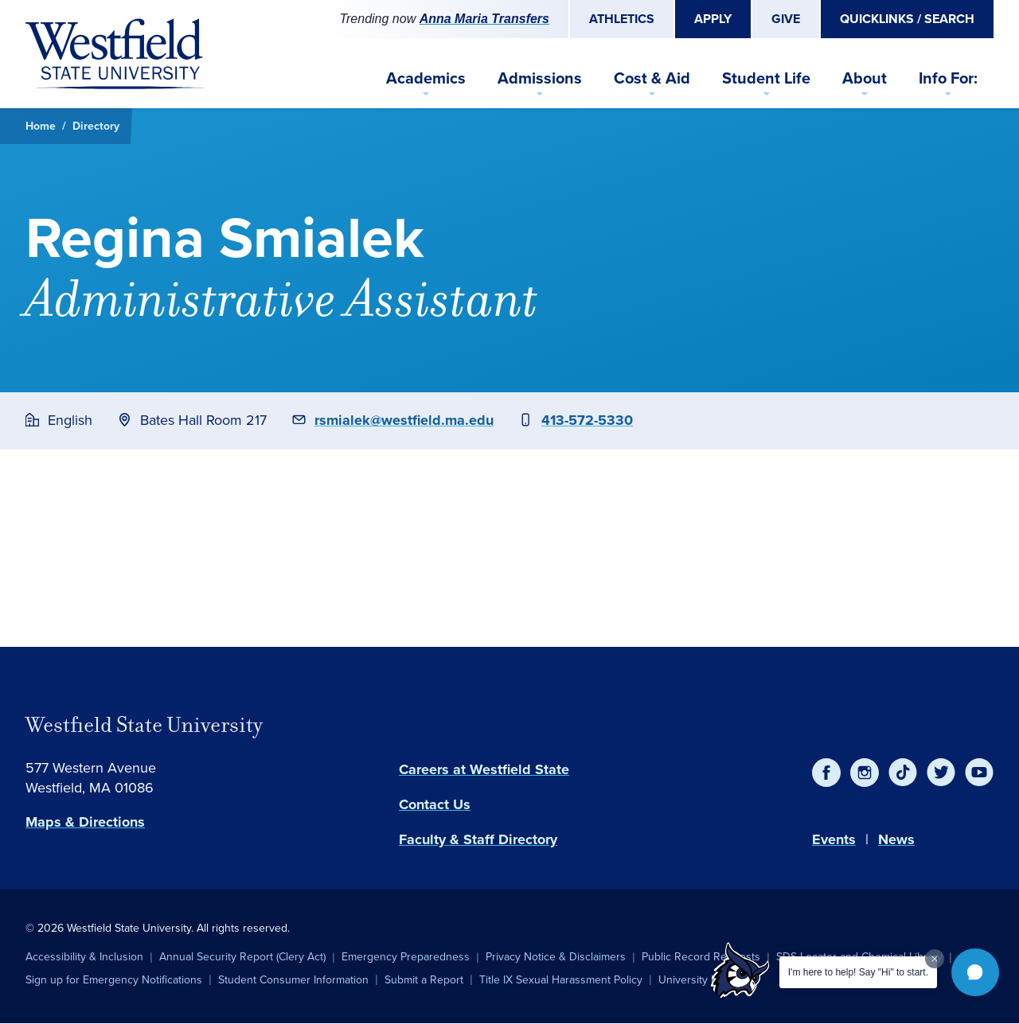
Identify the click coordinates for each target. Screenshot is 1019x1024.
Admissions (540, 77)
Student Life (766, 77)
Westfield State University (144, 725)
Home (40, 126)
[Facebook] (826, 772)
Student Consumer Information (293, 979)
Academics (426, 77)
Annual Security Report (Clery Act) (242, 956)
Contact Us (434, 804)
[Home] (114, 54)
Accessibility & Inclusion (84, 956)
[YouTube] (979, 772)
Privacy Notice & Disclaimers (556, 956)
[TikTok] (902, 772)
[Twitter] (941, 772)
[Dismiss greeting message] (934, 958)
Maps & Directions (85, 822)
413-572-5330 (587, 420)
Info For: (948, 77)
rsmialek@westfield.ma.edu (404, 420)
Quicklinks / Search (907, 19)
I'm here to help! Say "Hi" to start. (858, 972)
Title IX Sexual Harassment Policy (560, 979)
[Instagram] (864, 772)
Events (834, 839)
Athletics (621, 19)
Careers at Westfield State (484, 769)
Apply (713, 19)
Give (785, 19)
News (896, 839)
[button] (975, 972)
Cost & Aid (652, 77)
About (864, 77)
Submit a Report (424, 979)
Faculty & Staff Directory (478, 839)
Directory (95, 126)
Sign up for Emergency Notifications (113, 979)
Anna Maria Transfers (484, 18)
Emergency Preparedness (406, 956)
